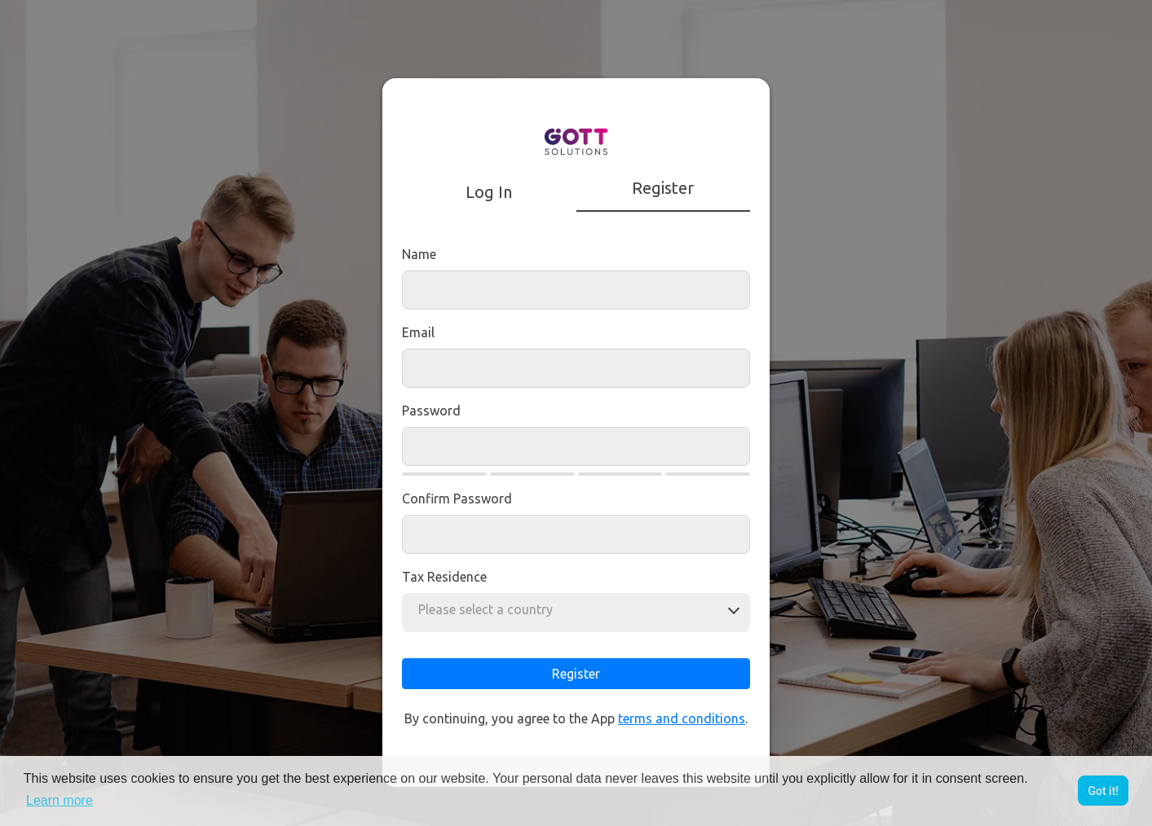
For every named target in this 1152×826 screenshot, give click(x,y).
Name (419, 254)
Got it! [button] (1103, 790)
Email (418, 332)
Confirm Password (457, 498)
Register (576, 673)
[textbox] (490, 609)
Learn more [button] (59, 800)
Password (431, 410)
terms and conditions (681, 718)
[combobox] (490, 609)
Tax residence (444, 576)
